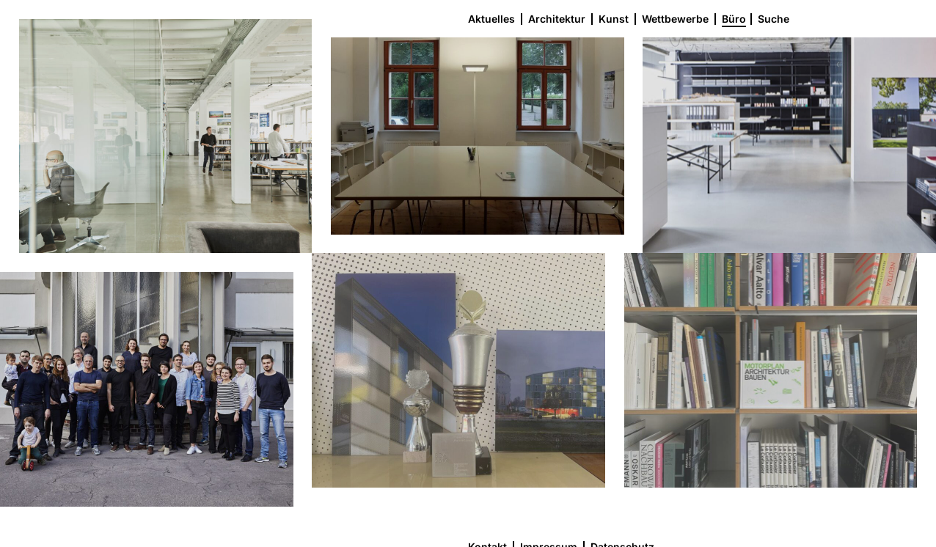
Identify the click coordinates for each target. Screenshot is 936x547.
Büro (734, 18)
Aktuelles (491, 18)
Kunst (614, 18)
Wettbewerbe (675, 18)
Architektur (556, 18)
